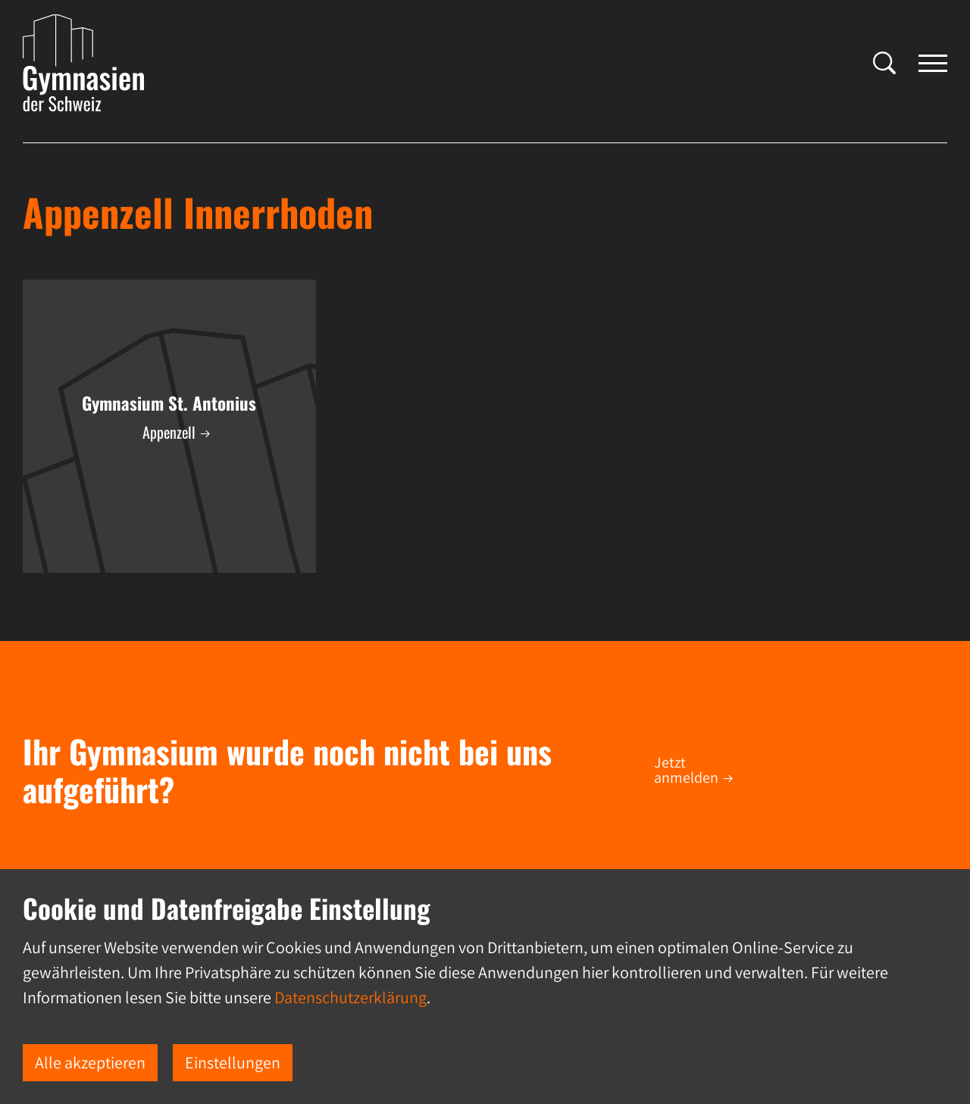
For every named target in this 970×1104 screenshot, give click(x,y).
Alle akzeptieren (90, 1062)
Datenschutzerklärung (350, 997)
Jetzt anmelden (686, 770)
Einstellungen (232, 1062)
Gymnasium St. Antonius (169, 403)
